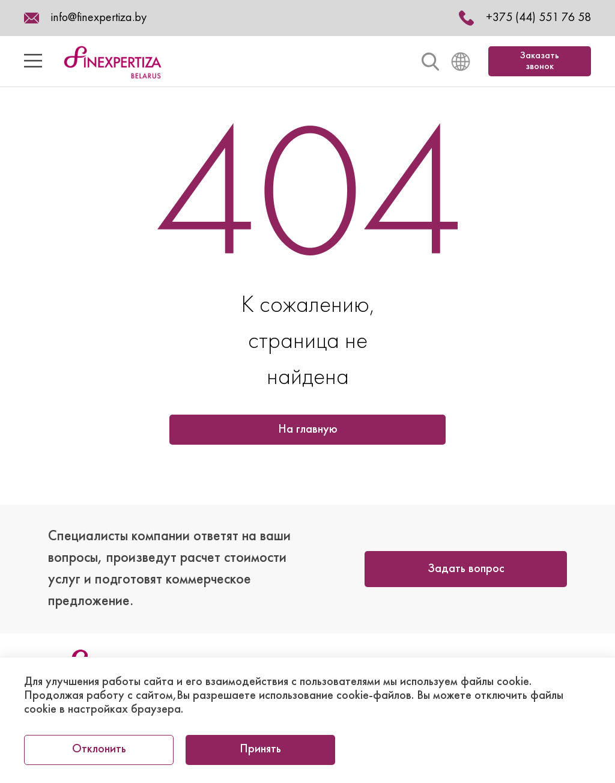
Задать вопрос (466, 569)
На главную (308, 430)
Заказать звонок (539, 61)
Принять (260, 749)
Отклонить (99, 749)
